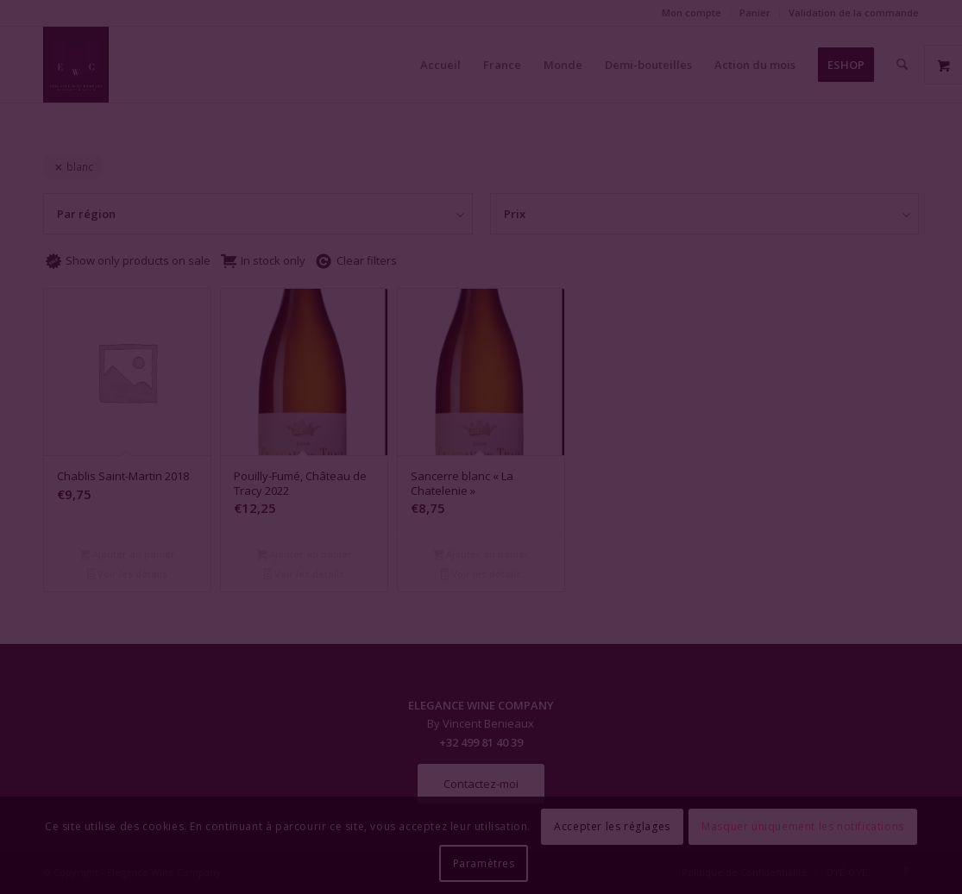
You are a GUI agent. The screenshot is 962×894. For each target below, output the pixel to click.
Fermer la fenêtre (481, 604)
